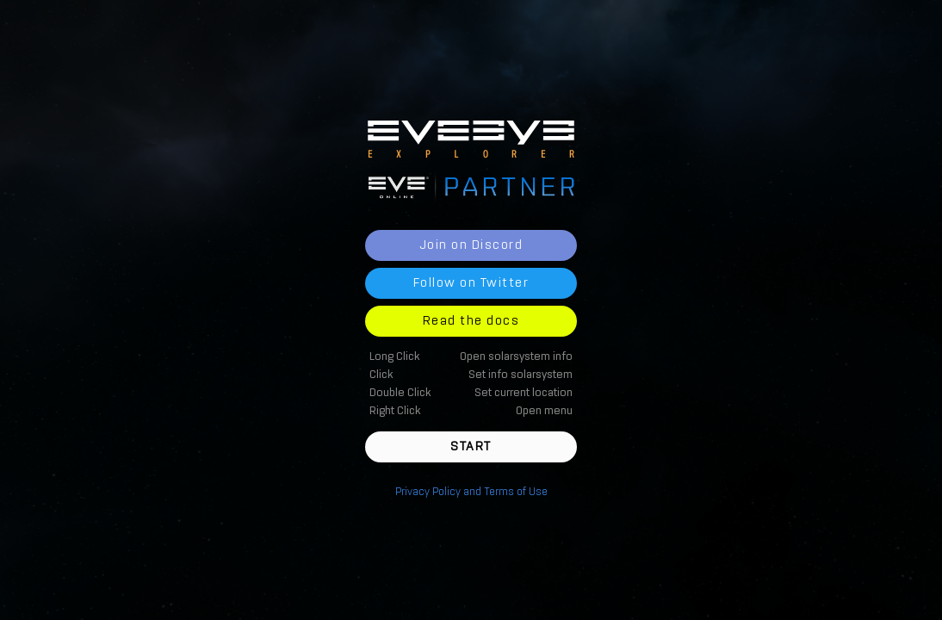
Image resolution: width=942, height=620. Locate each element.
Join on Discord (471, 245)
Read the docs (471, 321)
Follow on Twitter (471, 283)
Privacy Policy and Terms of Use (471, 492)
